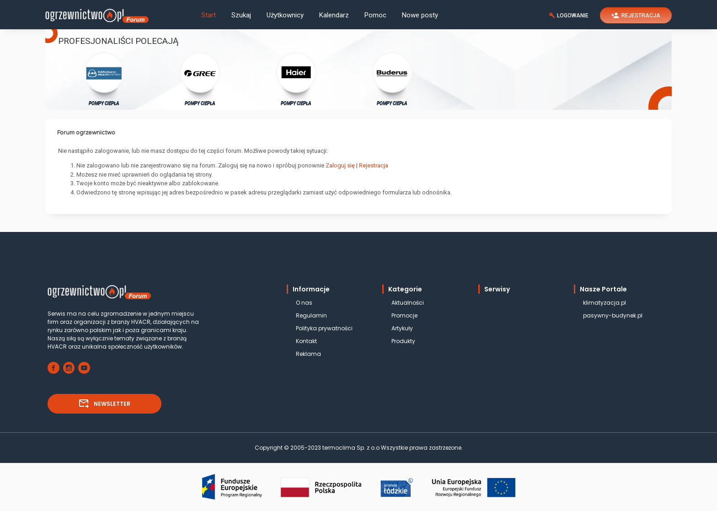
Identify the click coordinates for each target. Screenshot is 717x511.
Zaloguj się (340, 165)
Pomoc (375, 15)
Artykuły (402, 328)
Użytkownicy (285, 15)
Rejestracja (373, 165)
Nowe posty (420, 15)
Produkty (403, 341)
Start (208, 15)
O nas (304, 303)
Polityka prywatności (324, 328)
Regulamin (311, 315)
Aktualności (407, 303)
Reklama (308, 354)
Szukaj (241, 15)
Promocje (404, 315)
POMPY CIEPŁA (104, 78)
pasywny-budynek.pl (612, 315)
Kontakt (306, 341)
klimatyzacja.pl (604, 303)
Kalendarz (334, 15)
